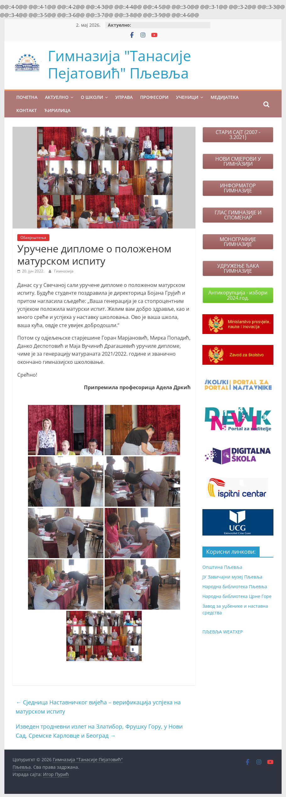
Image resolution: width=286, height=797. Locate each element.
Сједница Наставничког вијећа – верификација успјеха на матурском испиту (98, 706)
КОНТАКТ (26, 110)
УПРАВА (124, 97)
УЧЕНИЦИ (187, 97)
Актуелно (57, 97)
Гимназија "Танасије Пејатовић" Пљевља (119, 64)
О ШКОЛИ (92, 97)
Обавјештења (33, 237)
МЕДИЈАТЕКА (225, 97)
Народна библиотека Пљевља (234, 587)
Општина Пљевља (222, 567)
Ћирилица (57, 110)
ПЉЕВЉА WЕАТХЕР (222, 632)
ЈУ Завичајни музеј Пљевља (232, 577)
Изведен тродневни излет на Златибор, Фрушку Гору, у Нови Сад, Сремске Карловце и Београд (99, 731)
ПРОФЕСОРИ (154, 97)
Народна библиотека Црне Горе (237, 596)
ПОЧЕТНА (26, 97)
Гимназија (64, 271)
